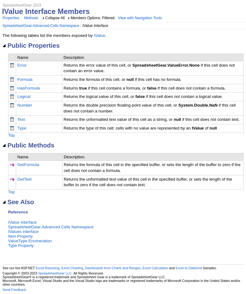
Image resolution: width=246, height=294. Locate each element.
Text (21, 119)
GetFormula (28, 164)
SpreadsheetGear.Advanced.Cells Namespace (40, 26)
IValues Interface (23, 231)
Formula (25, 79)
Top (11, 135)
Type (21, 128)
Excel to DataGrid (189, 268)
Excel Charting (72, 268)
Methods (31, 18)
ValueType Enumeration (30, 241)
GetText (24, 179)
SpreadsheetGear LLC (55, 273)
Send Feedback (14, 290)
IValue (99, 35)
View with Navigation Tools (140, 18)
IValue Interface (22, 222)
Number (24, 105)
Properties (11, 18)
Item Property (20, 236)
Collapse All (55, 18)
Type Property (21, 245)
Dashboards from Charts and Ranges (112, 268)
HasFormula (28, 88)
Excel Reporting (47, 268)
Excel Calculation (155, 268)
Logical (23, 96)
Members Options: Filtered (93, 18)
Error (22, 65)
